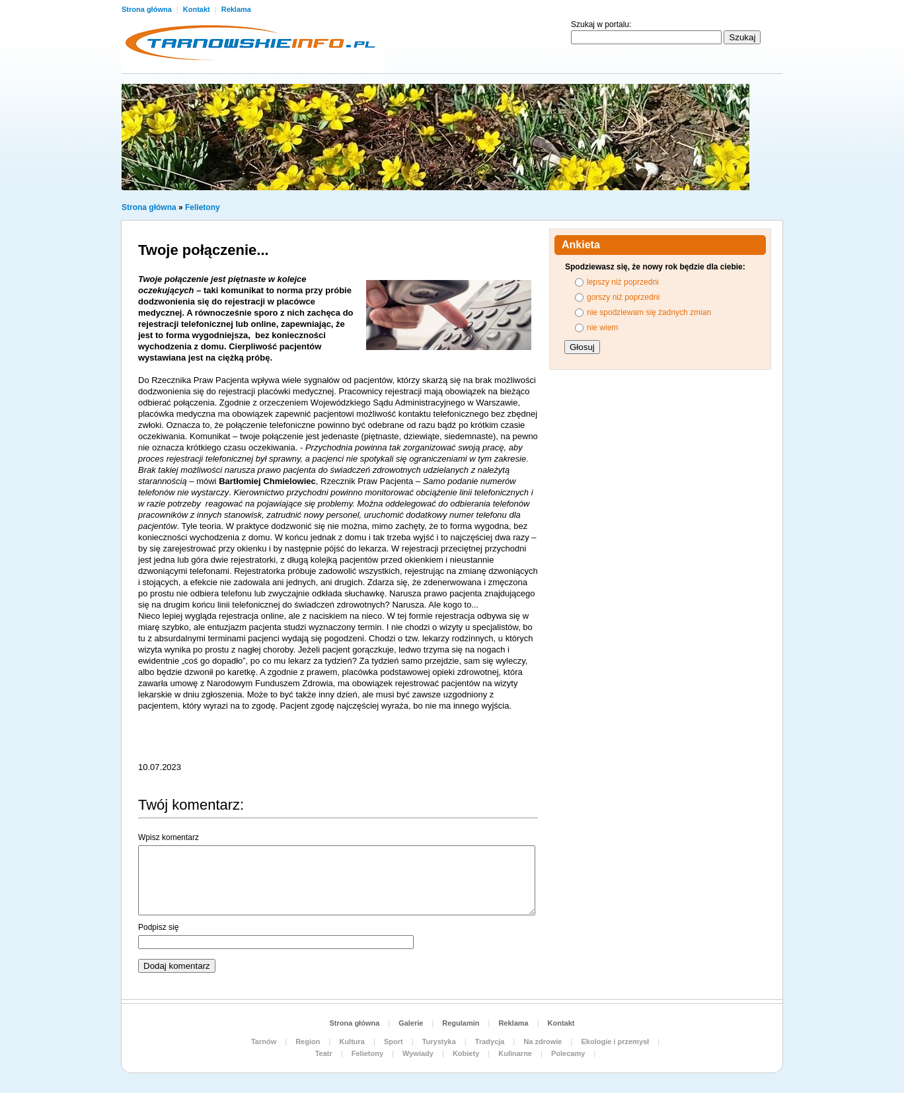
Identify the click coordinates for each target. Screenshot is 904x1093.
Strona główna (148, 9)
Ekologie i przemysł (615, 1041)
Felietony (202, 207)
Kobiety (466, 1053)
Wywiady (417, 1053)
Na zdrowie (542, 1041)
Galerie (410, 1023)
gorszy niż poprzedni (623, 297)
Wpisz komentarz (168, 837)
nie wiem (602, 327)
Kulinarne (515, 1053)
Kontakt (197, 9)
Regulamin (460, 1023)
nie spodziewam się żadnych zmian (649, 312)
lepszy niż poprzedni (623, 282)
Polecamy (568, 1053)
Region (307, 1041)
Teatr (323, 1053)
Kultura (352, 1041)
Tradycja (490, 1041)
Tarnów (263, 1041)
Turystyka (439, 1041)
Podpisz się (158, 927)
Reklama (236, 9)
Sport (393, 1041)
